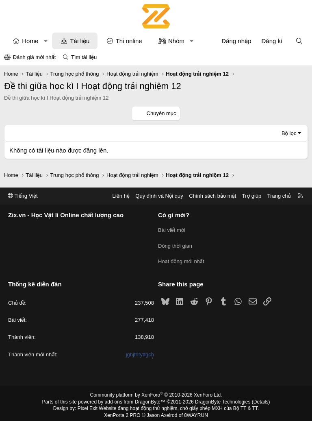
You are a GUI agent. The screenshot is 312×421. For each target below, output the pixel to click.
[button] (45, 41)
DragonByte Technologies (223, 398)
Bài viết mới (171, 229)
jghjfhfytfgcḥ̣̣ (140, 350)
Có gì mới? (173, 215)
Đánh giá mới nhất (34, 57)
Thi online (129, 40)
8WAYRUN (196, 411)
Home (30, 40)
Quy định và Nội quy (159, 196)
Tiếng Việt (23, 196)
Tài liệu (79, 40)
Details (261, 398)
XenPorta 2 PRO (122, 411)
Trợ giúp (251, 196)
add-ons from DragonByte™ (135, 398)
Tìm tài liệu (84, 57)
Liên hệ (120, 196)
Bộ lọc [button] (289, 133)
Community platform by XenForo (156, 391)
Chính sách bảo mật (212, 196)
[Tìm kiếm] (299, 41)
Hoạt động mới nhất (181, 258)
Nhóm (176, 40)
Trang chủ (279, 196)
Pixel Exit (88, 404)
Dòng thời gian (175, 244)
